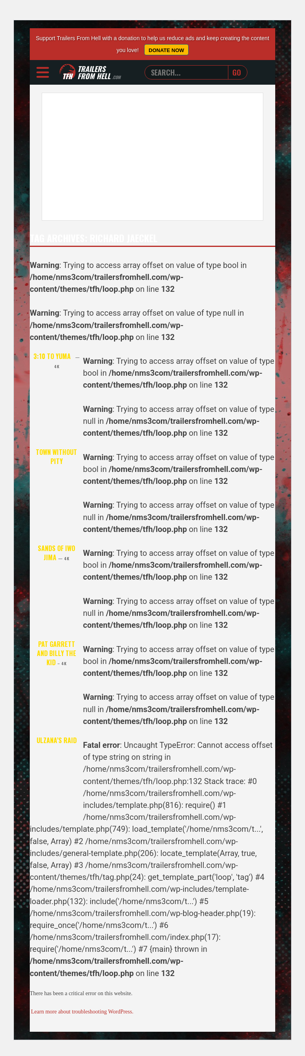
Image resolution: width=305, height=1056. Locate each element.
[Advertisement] (152, 156)
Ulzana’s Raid (57, 740)
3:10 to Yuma (56, 360)
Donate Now (166, 50)
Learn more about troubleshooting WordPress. (82, 1012)
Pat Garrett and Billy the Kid (56, 653)
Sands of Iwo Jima (56, 553)
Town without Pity (56, 456)
